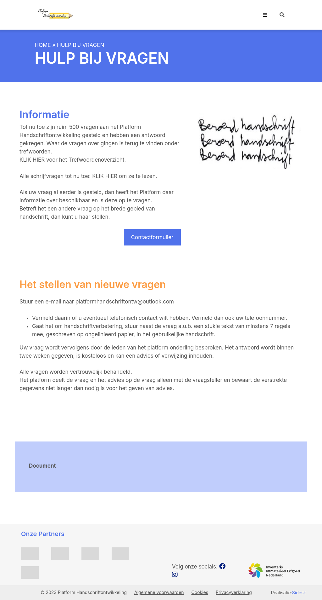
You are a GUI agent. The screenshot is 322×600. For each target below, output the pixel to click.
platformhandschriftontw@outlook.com (124, 301)
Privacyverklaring (234, 592)
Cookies (200, 592)
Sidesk (299, 592)
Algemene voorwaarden (159, 592)
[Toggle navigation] (265, 14)
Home (43, 45)
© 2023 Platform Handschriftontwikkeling (84, 592)
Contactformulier (152, 237)
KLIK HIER (32, 160)
